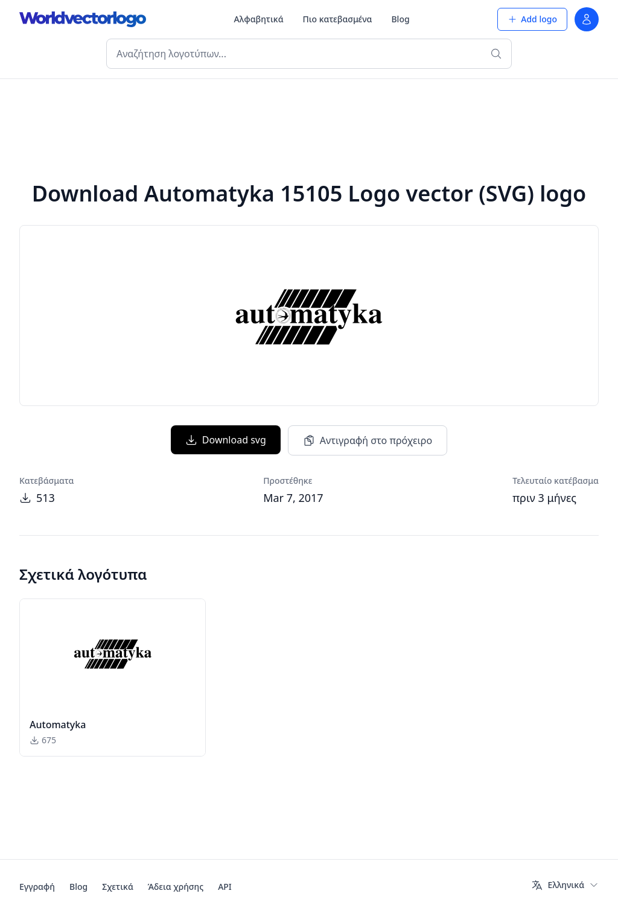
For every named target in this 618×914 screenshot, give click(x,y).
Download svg (225, 439)
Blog (400, 19)
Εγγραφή (37, 886)
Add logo (532, 19)
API (225, 886)
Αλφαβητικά (259, 19)
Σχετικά (117, 886)
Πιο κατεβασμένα (337, 19)
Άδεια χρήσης (175, 886)
